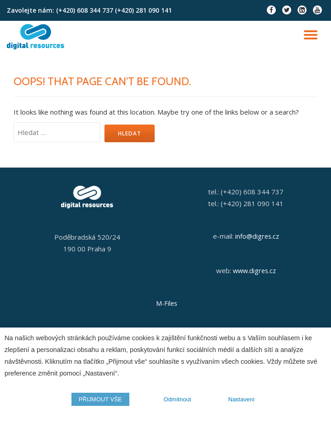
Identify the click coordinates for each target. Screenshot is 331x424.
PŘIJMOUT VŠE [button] (100, 399)
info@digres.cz (257, 236)
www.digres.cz (254, 270)
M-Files (166, 303)
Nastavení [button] (241, 399)
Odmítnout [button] (177, 399)
